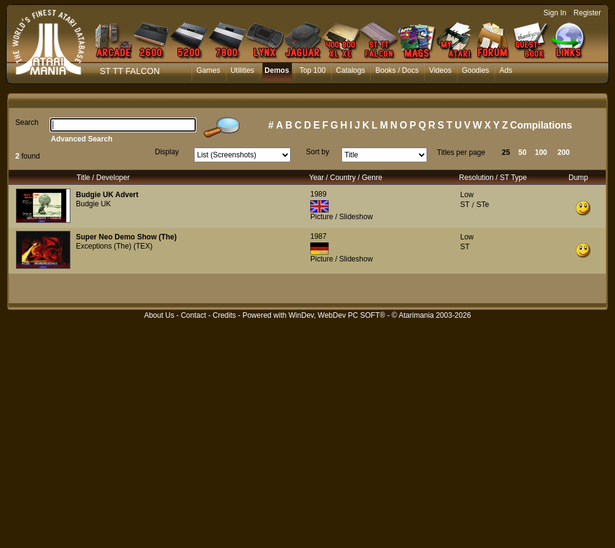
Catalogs (350, 70)
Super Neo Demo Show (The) (126, 237)
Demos (276, 70)
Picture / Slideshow (341, 216)
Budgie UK (93, 204)
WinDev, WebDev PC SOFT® (337, 315)
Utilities (243, 70)
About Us (159, 315)
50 (522, 152)
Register (587, 13)
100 (541, 152)
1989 (318, 194)
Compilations (541, 125)
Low (467, 194)
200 (563, 152)
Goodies (476, 70)
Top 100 (312, 70)
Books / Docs (397, 70)
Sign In (554, 13)
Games (208, 70)
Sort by (317, 152)
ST (464, 204)
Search (27, 122)
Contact (193, 315)
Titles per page (461, 152)
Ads (505, 70)
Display (167, 152)
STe (482, 204)
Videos (440, 70)
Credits (224, 315)
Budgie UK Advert (107, 194)
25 (506, 152)
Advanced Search (82, 139)
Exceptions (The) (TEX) (114, 246)
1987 (318, 236)
